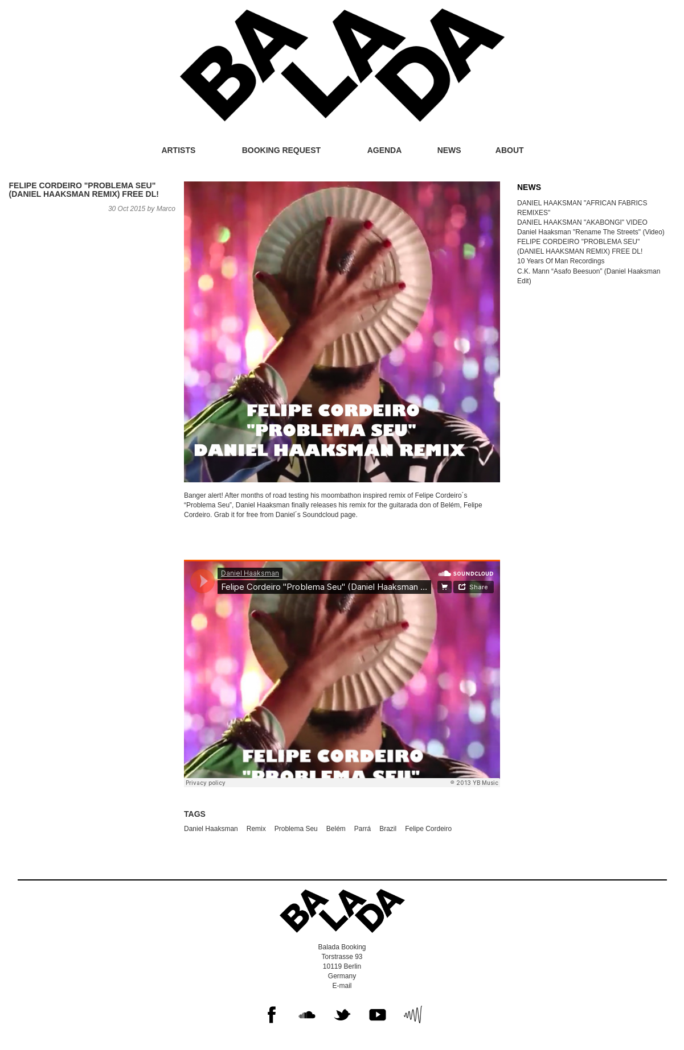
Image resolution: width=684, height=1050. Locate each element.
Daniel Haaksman (211, 829)
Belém (336, 829)
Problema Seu (296, 829)
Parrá (362, 829)
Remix (256, 829)
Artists (178, 150)
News (449, 150)
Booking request (281, 150)
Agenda (384, 150)
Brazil (387, 829)
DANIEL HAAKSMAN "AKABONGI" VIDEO (582, 222)
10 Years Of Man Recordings (560, 261)
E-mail (341, 986)
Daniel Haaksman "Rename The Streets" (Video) (591, 232)
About (509, 150)
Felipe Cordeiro (428, 829)
